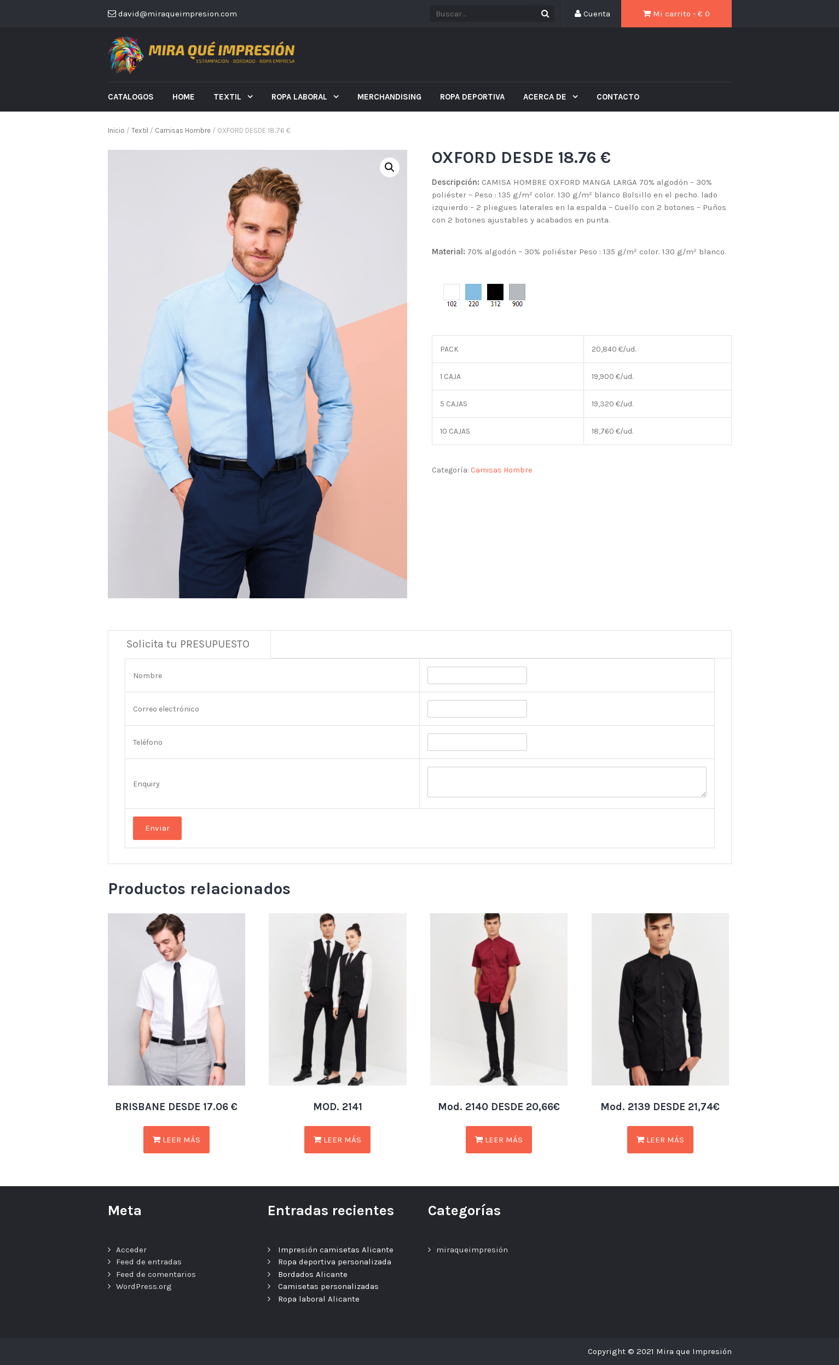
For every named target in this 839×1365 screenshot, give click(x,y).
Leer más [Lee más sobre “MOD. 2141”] (337, 1140)
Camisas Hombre (183, 130)
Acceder (131, 1250)
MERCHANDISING (389, 97)
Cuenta (592, 14)
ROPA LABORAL (300, 97)
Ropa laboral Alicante (319, 1299)
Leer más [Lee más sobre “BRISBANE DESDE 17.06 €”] (176, 1140)
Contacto (618, 97)
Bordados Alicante (313, 1274)
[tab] (188, 644)
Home (183, 97)
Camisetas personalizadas (328, 1286)
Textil (228, 97)
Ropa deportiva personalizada (334, 1262)
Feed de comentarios (156, 1274)
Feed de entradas (149, 1262)
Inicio (116, 130)
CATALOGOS (131, 97)
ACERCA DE (546, 97)
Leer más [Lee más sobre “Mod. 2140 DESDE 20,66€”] (499, 1140)
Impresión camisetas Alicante (336, 1250)
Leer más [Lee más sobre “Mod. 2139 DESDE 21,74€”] (660, 1140)
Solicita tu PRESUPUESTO (188, 644)
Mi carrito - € (676, 14)
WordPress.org (144, 1286)
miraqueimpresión (472, 1250)
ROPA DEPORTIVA (472, 97)
